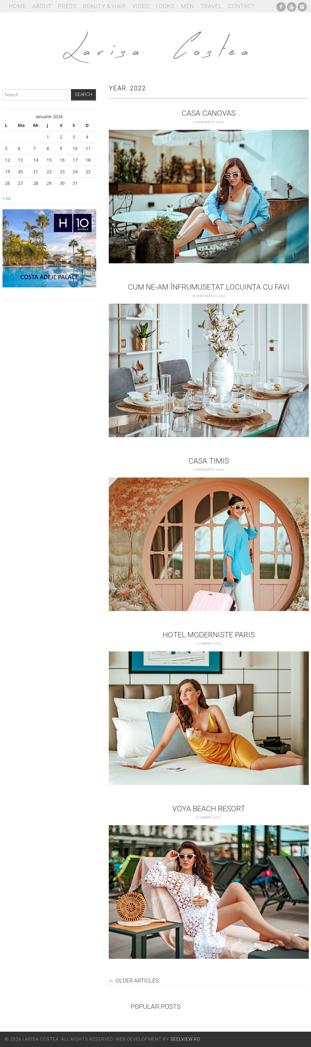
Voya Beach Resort (208, 808)
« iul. (7, 198)
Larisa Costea (156, 44)
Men (187, 6)
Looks (165, 6)
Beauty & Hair (104, 6)
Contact (241, 6)
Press (67, 6)
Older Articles (134, 981)
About (42, 6)
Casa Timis (208, 461)
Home (17, 6)
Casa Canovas (209, 113)
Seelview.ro (185, 1039)
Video (140, 6)
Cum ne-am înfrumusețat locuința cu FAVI (208, 287)
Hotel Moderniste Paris (209, 634)
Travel (211, 6)
